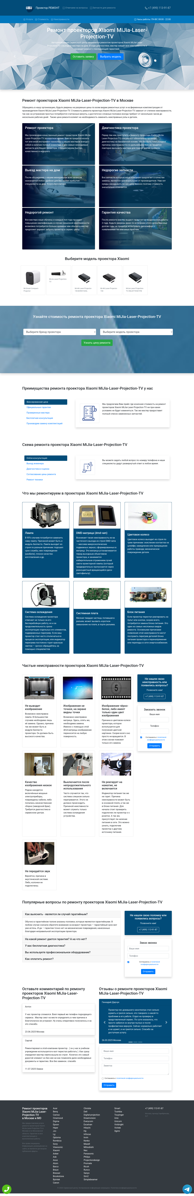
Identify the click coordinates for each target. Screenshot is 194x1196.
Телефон (154, 726)
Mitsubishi (89, 1147)
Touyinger (119, 1115)
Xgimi (117, 1131)
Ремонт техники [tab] (35, 479)
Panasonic (89, 1153)
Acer (55, 1108)
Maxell (87, 1144)
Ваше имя (155, 714)
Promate (88, 1163)
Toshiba (118, 1111)
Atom (55, 1163)
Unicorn (118, 1121)
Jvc (54, 1131)
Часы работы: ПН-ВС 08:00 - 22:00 (152, 19)
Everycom (88, 1121)
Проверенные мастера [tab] (38, 412)
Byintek (56, 1179)
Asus (55, 1160)
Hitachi (87, 1127)
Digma (56, 1121)
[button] (104, 1022)
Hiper (55, 1127)
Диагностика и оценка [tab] (38, 469)
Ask (55, 1157)
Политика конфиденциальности (124, 1188)
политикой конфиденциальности (130, 1078)
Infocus (87, 1134)
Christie (87, 1108)
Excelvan (88, 1124)
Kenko (87, 1140)
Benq (55, 1111)
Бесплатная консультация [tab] (40, 418)
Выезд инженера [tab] (35, 463)
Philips (87, 1157)
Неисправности (60, 19)
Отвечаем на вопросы (75, 7)
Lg (54, 1134)
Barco (55, 1166)
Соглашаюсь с (156, 738)
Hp (85, 1131)
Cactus (56, 1115)
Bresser (56, 1173)
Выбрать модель (110, 56)
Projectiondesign (92, 1160)
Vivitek (117, 1127)
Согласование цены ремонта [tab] (41, 474)
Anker (55, 1153)
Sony (55, 1144)
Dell (85, 1111)
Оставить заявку (83, 56)
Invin (86, 1137)
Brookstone (58, 1176)
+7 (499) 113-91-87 (158, 7)
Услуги (28, 19)
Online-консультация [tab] (37, 458)
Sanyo (87, 1173)
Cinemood (58, 1118)
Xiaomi (56, 1150)
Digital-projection (92, 1115)
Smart (117, 1108)
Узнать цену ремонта (97, 342)
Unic (116, 1118)
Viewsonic (58, 1147)
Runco (87, 1170)
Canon (56, 1182)
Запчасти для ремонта (103, 7)
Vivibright (118, 1124)
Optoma (57, 1137)
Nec (85, 1150)
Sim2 (86, 1176)
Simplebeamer (91, 1179)
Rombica (57, 1140)
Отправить (154, 745)
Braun (55, 1170)
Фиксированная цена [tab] (37, 402)
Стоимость (42, 19)
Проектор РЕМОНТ (47, 7)
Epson (56, 1124)
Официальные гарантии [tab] (39, 407)
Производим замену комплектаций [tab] (45, 423)
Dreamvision (90, 1118)
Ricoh (86, 1166)
